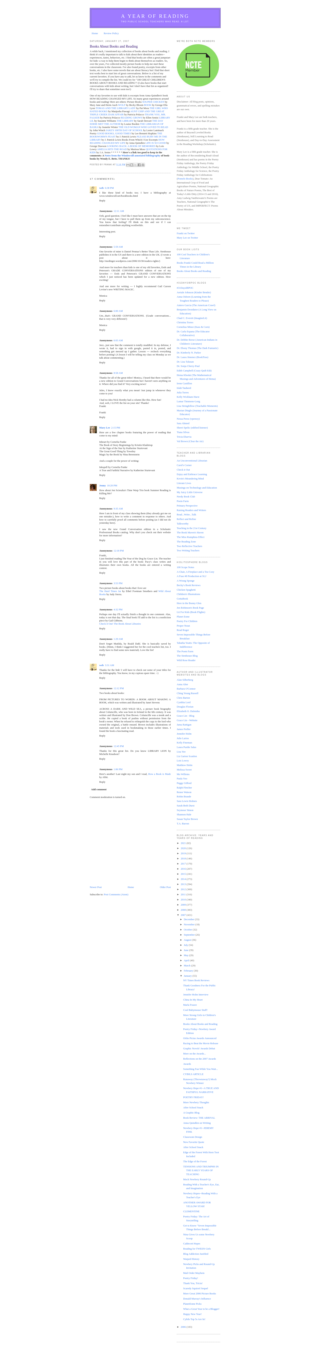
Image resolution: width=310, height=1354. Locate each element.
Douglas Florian (185, 706)
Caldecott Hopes (191, 1243)
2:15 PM (115, 427)
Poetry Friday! (190, 1278)
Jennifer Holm (184, 733)
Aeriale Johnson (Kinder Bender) (194, 292)
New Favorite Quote (193, 1142)
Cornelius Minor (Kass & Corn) (193, 326)
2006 (183, 1326)
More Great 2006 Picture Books (199, 1293)
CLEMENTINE (191, 1211)
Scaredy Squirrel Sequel (195, 1288)
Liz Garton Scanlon (187, 756)
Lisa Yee (181, 751)
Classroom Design (192, 1136)
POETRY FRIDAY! (193, 1097)
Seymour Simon (185, 810)
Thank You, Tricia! (192, 1283)
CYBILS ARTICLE (193, 1074)
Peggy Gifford (184, 783)
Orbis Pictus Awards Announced (199, 1038)
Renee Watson (184, 792)
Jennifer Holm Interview (195, 994)
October (188, 929)
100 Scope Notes (185, 567)
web (101, 187)
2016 (183, 868)
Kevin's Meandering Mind (190, 478)
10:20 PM (112, 485)
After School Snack (193, 1107)
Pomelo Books (185, 178)
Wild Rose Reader (186, 660)
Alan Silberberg (185, 679)
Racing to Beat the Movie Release (200, 1043)
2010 (183, 899)
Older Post (165, 887)
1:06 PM (117, 769)
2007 (183, 914)
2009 (183, 904)
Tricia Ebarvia (184, 436)
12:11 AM (118, 211)
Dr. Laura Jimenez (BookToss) (192, 357)
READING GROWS (131, 117)
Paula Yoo (182, 778)
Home (95, 33)
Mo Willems (183, 774)
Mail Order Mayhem (193, 1272)
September (190, 934)
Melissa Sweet (184, 769)
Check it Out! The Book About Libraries (120, 623)
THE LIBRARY (125, 120)
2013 (183, 884)
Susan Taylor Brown (187, 818)
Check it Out (183, 469)
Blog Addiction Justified (195, 1253)
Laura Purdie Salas (186, 747)
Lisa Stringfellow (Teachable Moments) (197, 405)
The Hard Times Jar (110, 591)
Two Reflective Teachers (189, 546)
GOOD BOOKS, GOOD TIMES (114, 133)
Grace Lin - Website (187, 720)
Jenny (102, 485)
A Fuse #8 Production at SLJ (191, 576)
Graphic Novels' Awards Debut (199, 1048)
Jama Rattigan (184, 724)
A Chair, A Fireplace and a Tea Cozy (195, 571)
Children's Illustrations (188, 594)
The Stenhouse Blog (187, 655)
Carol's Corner (184, 465)
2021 (183, 843)
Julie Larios (183, 738)
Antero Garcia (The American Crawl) (196, 305)
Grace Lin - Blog (185, 715)
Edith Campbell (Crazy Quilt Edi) (194, 370)
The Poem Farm (185, 651)
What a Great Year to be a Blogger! (201, 1308)
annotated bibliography (147, 155)
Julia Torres (183, 392)
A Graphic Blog (191, 1112)
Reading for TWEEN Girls (197, 1248)
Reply (102, 200)
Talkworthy (183, 523)
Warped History (191, 1258)
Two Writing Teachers (188, 550)
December (189, 919)
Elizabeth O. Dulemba (188, 711)
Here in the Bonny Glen (189, 603)
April (187, 960)
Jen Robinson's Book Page (190, 607)
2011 (183, 894)
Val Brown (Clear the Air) (190, 441)
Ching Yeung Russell (187, 693)
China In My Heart (193, 999)
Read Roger (183, 630)
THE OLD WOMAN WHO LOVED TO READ (143, 127)
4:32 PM (117, 609)
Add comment (99, 789)
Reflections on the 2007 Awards (199, 1058)
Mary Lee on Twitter (187, 237)
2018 (183, 858)
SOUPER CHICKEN (153, 101)
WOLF (121, 104)
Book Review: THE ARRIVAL (199, 1117)
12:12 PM (118, 688)
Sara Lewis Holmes (187, 801)
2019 (183, 853)
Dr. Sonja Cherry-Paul (188, 366)
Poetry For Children (187, 621)
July (186, 944)
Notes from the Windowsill (119, 155)
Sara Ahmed (183, 423)
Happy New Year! (192, 1314)
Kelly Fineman (184, 742)
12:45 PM (118, 746)
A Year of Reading (155, 16)
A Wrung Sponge (186, 580)
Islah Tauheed (184, 387)
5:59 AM (118, 246)
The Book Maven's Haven (190, 532)
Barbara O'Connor (186, 688)
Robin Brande (184, 796)
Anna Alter (182, 684)
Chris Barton (183, 697)
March (187, 965)
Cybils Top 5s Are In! (194, 1319)
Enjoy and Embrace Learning (192, 474)
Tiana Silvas (183, 432)
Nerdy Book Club (186, 496)
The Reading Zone (186, 541)
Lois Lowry (183, 760)
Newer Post (96, 887)
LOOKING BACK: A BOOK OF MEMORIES (131, 146)
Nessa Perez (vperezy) (188, 418)
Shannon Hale (184, 814)
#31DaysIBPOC (185, 287)
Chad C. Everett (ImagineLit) (192, 318)
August (188, 939)
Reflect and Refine (186, 519)
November (189, 924)
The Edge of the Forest (195, 1161)
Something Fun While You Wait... (200, 1068)
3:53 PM (117, 583)
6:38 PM (109, 187)
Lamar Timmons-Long (188, 401)
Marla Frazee (190, 1004)
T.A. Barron (183, 823)
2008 (183, 909)
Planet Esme (183, 616)
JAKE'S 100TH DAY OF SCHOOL (124, 130)
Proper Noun (183, 625)
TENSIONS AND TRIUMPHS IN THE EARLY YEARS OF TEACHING (200, 1170)
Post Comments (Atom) (116, 894)
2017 (183, 863)
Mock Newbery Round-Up (197, 1179)
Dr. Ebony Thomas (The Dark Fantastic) (197, 348)
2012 (183, 889)
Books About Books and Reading (194, 271)
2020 (183, 848)
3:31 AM (109, 665)
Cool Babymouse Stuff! (195, 1009)
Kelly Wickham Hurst (188, 396)
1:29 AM (118, 638)
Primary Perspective (187, 505)
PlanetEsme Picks (192, 1303)
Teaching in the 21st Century (191, 528)
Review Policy (111, 33)
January (188, 975)
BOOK (147, 104)
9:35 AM (118, 508)
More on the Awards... (194, 1053)
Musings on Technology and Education (197, 487)
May (186, 955)
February (189, 970)
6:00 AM (118, 310)
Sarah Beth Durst (186, 805)
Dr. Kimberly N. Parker (189, 352)
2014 (183, 879)
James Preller (184, 729)
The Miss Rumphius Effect (190, 537)
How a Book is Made (159, 773)
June (186, 950)
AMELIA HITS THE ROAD (112, 149)
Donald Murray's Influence (197, 1298)
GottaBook (182, 598)
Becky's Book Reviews (188, 585)
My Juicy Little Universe (189, 492)
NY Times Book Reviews (196, 980)
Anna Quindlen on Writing (197, 1122)
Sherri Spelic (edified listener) (192, 427)
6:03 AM (118, 340)
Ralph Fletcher (184, 787)
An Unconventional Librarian (192, 460)
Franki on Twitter (186, 233)
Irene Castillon (184, 383)
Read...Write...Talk (186, 514)
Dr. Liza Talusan (185, 361)
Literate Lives (184, 483)
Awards (187, 1063)
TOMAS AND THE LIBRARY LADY (116, 108)
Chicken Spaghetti (186, 589)
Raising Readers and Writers (191, 510)
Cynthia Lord (184, 702)
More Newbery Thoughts (196, 1102)
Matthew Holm (184, 765)
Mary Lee (104, 427)
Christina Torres (185, 322)
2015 (183, 873)
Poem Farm (183, 501)
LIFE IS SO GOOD (156, 142)
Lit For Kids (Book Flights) (191, 612)
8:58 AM (118, 372)
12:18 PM (118, 550)
